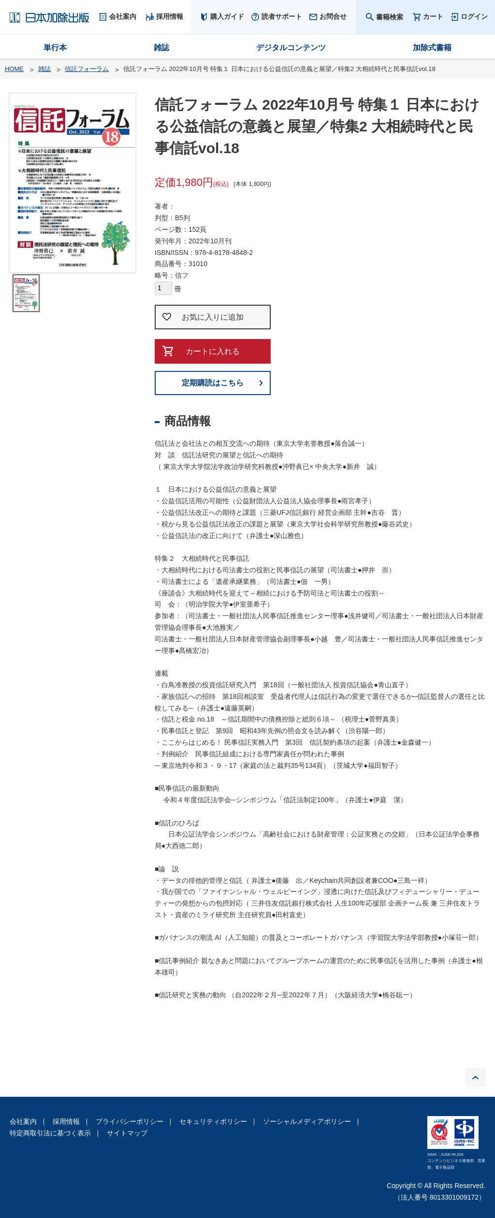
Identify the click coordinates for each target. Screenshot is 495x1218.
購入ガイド (227, 16)
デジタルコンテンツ (291, 47)
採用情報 (66, 1121)
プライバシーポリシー (129, 1121)
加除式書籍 (432, 47)
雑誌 (161, 47)
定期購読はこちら (213, 383)
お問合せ (333, 16)
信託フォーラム (87, 68)
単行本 (55, 47)
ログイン (474, 16)
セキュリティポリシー (213, 1121)
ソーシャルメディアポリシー (307, 1121)
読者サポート (282, 16)
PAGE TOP (475, 1077)
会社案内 (23, 1121)
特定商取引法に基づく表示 (50, 1133)
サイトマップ (127, 1133)
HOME (14, 68)
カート (433, 16)
